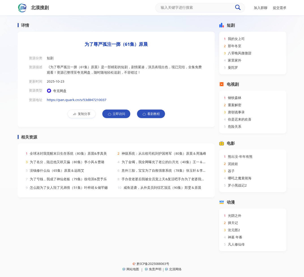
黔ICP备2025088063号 (151, 264)
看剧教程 (151, 114)
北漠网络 (173, 269)
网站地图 (130, 269)
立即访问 (116, 114)
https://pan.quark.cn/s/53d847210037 (76, 99)
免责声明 (153, 269)
